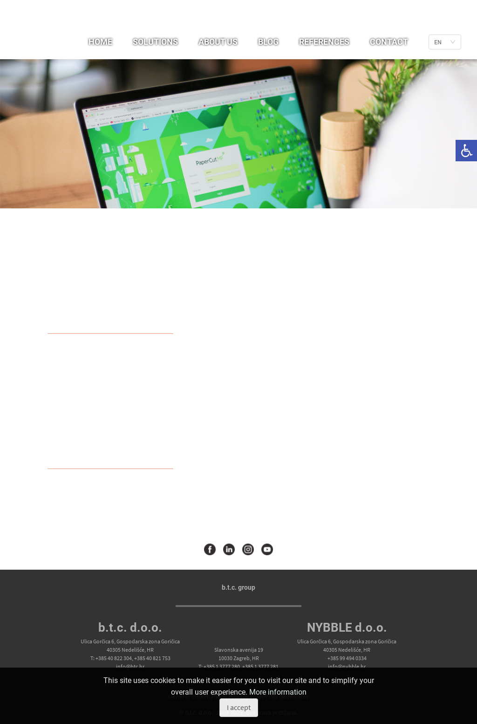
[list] (445, 41)
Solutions (155, 42)
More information (278, 692)
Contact (389, 42)
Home (100, 42)
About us (218, 42)
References (324, 42)
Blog (268, 42)
